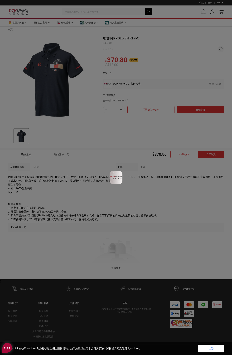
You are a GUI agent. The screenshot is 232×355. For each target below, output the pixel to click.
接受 (211, 348)
